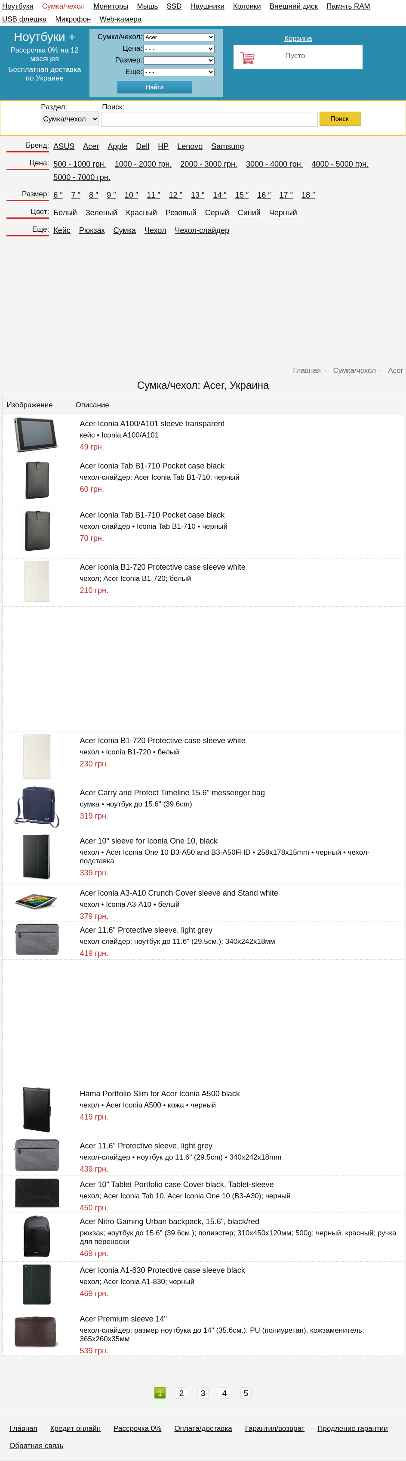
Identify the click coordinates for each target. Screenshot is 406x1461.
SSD (173, 6)
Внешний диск (294, 6)
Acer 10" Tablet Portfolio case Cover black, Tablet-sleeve (177, 1184)
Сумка (124, 230)
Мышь (147, 6)
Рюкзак (92, 230)
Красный (141, 212)
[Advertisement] (203, 304)
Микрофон (73, 19)
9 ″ (111, 195)
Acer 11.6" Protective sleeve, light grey (146, 930)
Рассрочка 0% (137, 1428)
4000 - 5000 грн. (340, 164)
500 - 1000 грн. (79, 164)
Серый (217, 212)
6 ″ (57, 195)
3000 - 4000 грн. (274, 164)
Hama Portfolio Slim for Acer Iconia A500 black (160, 1093)
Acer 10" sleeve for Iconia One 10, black (149, 841)
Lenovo (190, 146)
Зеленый (101, 212)
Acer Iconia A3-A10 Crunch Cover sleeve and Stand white (179, 893)
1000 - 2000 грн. (143, 164)
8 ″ (93, 195)
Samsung (227, 146)
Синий (249, 212)
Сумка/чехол (63, 6)
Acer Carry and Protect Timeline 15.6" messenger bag (172, 792)
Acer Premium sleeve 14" (123, 1319)
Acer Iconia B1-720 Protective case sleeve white (163, 567)
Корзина (298, 38)
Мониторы (110, 6)
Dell (142, 146)
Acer (91, 146)
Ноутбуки (18, 6)
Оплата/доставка (203, 1428)
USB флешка (24, 19)
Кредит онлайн (75, 1428)
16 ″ (264, 195)
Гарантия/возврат (274, 1428)
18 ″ (308, 195)
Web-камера (120, 19)
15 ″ (242, 195)
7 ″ (75, 195)
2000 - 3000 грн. (208, 164)
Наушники (207, 6)
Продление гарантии (352, 1428)
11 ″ (153, 195)
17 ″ (286, 195)
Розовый (181, 212)
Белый (65, 212)
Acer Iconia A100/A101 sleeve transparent (152, 423)
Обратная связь (36, 1446)
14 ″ (219, 195)
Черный (283, 212)
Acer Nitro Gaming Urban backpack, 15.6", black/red (170, 1221)
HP (163, 146)
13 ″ (197, 195)
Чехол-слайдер (202, 230)
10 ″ (131, 195)
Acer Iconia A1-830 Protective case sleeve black (162, 1270)
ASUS (63, 146)
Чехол (155, 230)
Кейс (62, 230)
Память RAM (348, 6)
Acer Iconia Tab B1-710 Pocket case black (152, 466)
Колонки (247, 6)
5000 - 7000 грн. (82, 177)
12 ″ (175, 195)
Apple (117, 146)
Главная (23, 1428)
